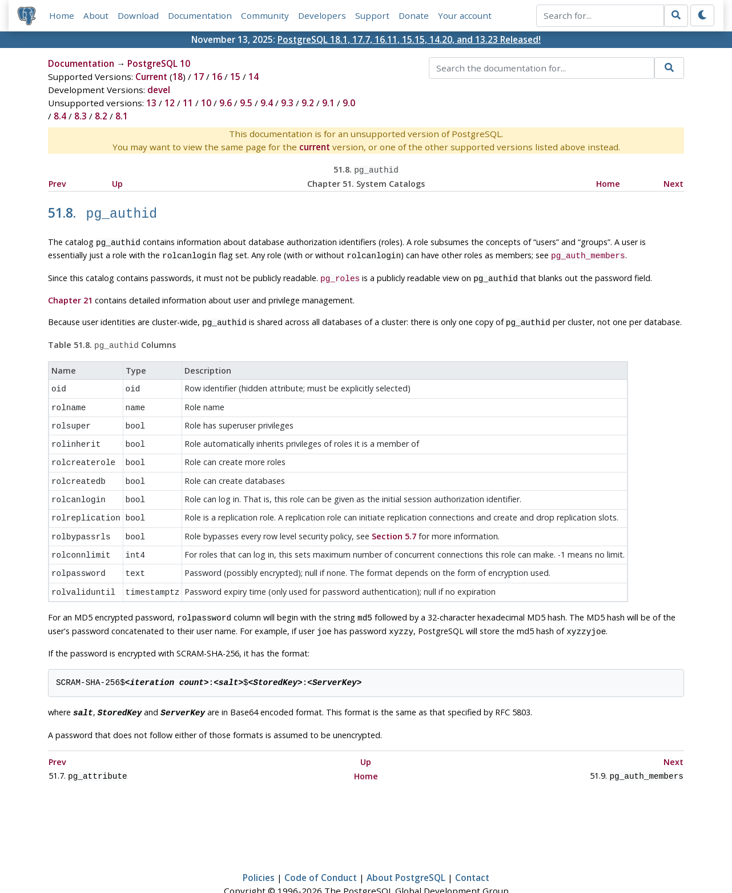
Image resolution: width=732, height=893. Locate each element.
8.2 (101, 116)
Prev (57, 182)
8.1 (121, 116)
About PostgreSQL (406, 850)
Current (151, 76)
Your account (465, 15)
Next (673, 182)
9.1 (328, 103)
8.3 (80, 116)
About (95, 15)
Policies (259, 850)
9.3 (287, 103)
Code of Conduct (320, 850)
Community (265, 15)
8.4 (60, 116)
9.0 (349, 103)
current (314, 147)
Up (117, 182)
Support (372, 15)
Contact (472, 850)
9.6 (225, 103)
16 (217, 76)
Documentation (200, 15)
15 (235, 76)
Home (61, 15)
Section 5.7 (394, 518)
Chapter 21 (70, 294)
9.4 (266, 103)
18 (177, 76)
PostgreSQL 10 (158, 63)
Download (138, 15)
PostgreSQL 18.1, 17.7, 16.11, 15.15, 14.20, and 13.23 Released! (409, 39)
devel (158, 89)
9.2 (307, 103)
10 (206, 103)
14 (253, 76)
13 (151, 103)
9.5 (246, 103)
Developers (322, 15)
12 (169, 103)
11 (188, 103)
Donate (414, 15)
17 (199, 76)
